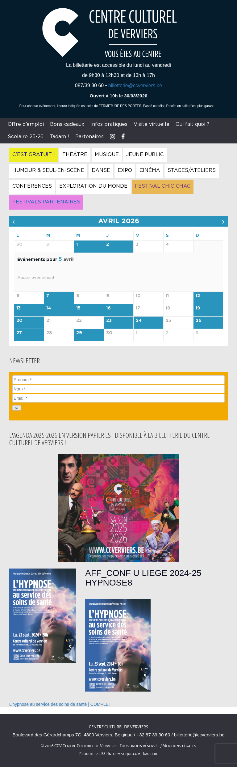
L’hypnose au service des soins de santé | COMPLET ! (61, 704)
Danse (101, 170)
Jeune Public (145, 154)
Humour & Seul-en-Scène (48, 170)
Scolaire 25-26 (26, 136)
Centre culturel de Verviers (118, 727)
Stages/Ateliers (192, 170)
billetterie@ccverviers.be (135, 85)
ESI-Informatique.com (120, 754)
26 (199, 320)
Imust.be (150, 754)
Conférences (32, 186)
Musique (107, 154)
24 (139, 320)
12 (198, 296)
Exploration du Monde (93, 186)
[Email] (118, 398)
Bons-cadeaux (67, 124)
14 (48, 308)
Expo (125, 170)
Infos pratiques (108, 124)
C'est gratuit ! (33, 154)
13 (18, 308)
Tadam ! (59, 136)
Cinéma (149, 170)
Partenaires (89, 136)
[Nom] (118, 389)
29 (79, 333)
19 (198, 308)
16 (108, 308)
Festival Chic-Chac (162, 186)
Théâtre (74, 154)
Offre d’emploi (26, 124)
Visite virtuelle (151, 124)
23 (109, 320)
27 (19, 333)
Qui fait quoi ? (192, 124)
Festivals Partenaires (46, 201)
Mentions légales (179, 746)
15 (78, 308)
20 (19, 320)
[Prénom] (118, 379)
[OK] (16, 408)
